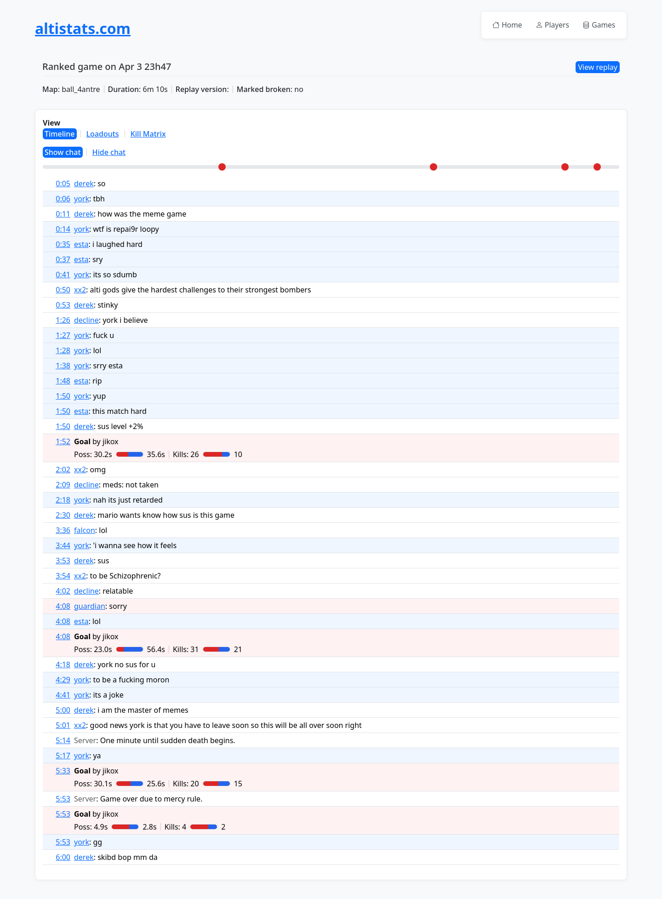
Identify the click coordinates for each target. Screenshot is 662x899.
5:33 (63, 771)
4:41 (63, 695)
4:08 (63, 606)
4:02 (63, 591)
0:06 (63, 199)
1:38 (63, 366)
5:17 (63, 756)
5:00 (63, 710)
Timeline (60, 134)
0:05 (63, 184)
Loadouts (102, 134)
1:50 (63, 396)
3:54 (63, 576)
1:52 (63, 442)
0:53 (63, 305)
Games (598, 25)
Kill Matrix (148, 134)
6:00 (63, 858)
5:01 (63, 726)
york (81, 199)
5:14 (63, 741)
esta (81, 245)
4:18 (63, 665)
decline (86, 320)
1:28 (63, 351)
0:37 (63, 260)
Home (503, 25)
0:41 (63, 275)
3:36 (63, 531)
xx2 (80, 290)
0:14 (63, 229)
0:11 (63, 214)
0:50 (63, 290)
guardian (89, 606)
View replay (597, 68)
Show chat (63, 153)
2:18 (63, 500)
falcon (84, 531)
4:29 (63, 680)
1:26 (63, 320)
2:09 (63, 485)
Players (549, 25)
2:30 (63, 515)
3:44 (63, 546)
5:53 (63, 799)
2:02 (63, 470)
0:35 (63, 245)
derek (84, 184)
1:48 (63, 381)
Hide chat (109, 153)
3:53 (63, 561)
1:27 (63, 336)
